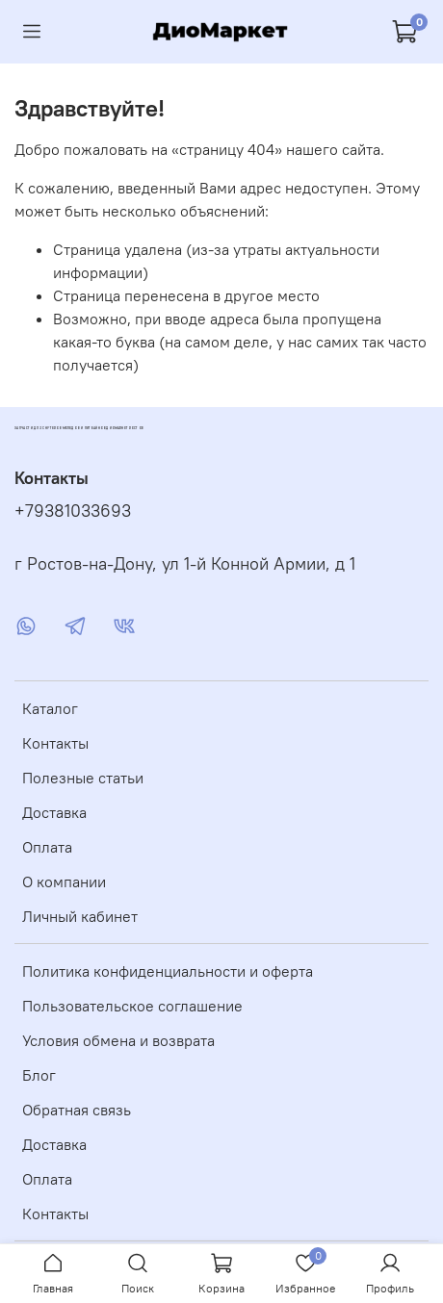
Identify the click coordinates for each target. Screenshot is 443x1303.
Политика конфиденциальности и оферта (167, 971)
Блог (39, 1075)
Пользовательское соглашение (132, 1005)
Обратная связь (76, 1109)
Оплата (47, 846)
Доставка (54, 812)
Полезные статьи (82, 777)
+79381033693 (72, 511)
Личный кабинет (80, 916)
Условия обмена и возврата (118, 1040)
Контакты (55, 743)
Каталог (50, 708)
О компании (64, 881)
